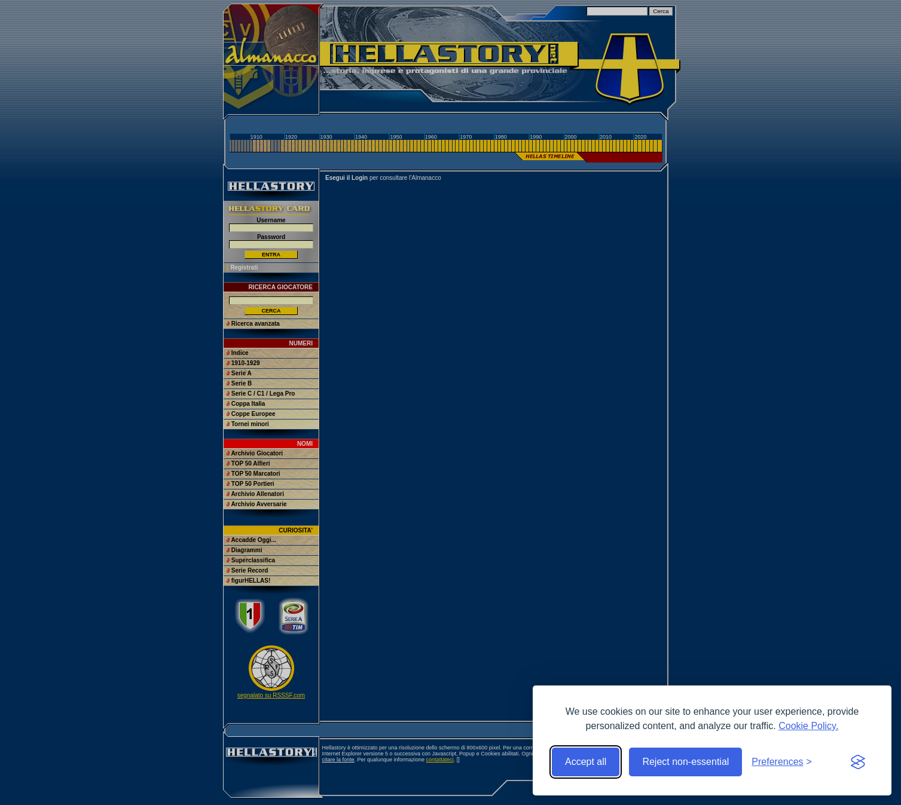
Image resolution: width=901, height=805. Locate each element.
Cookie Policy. (808, 726)
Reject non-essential (685, 762)
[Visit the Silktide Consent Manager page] (858, 762)
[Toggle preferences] (782, 762)
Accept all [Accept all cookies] (585, 762)
